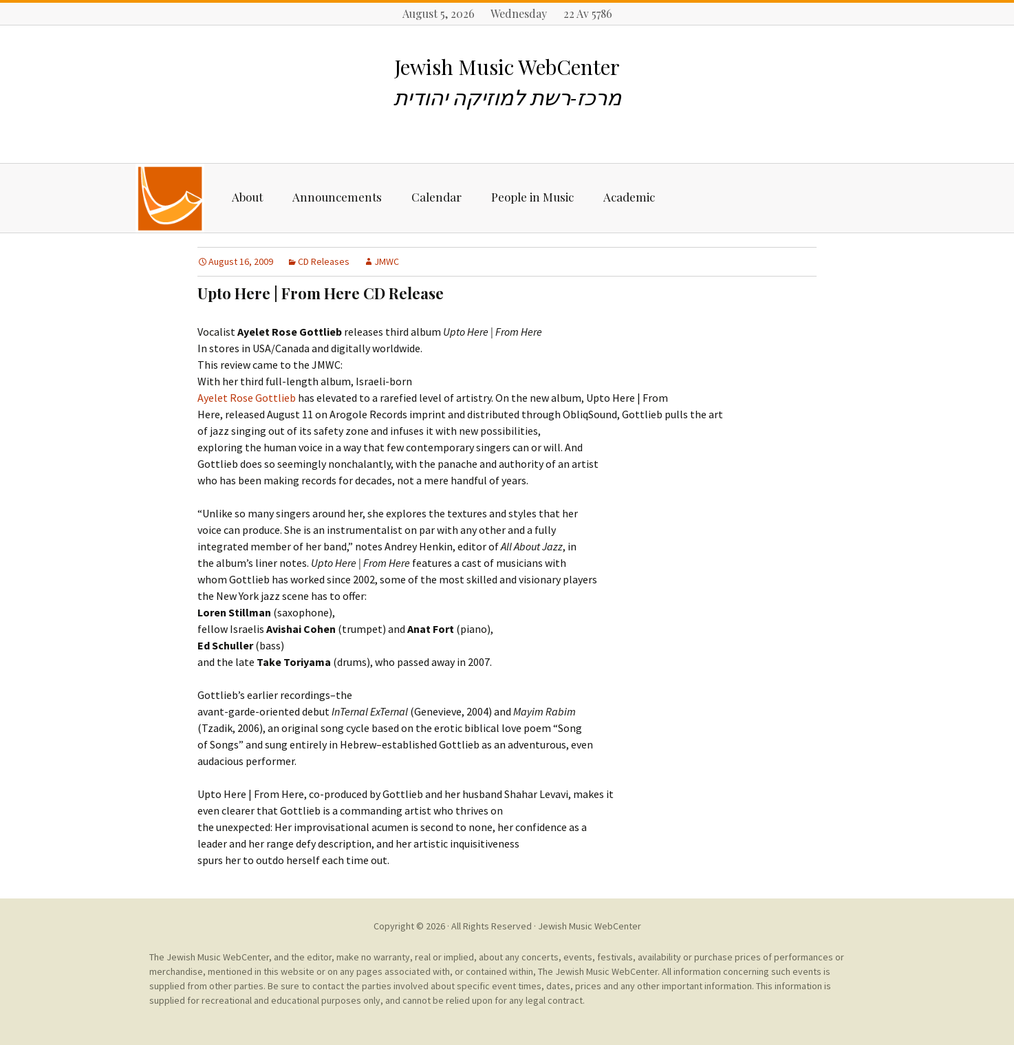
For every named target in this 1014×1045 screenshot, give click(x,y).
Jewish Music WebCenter (589, 926)
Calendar (436, 196)
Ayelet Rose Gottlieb (247, 398)
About (247, 196)
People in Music (532, 196)
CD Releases (323, 261)
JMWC (386, 261)
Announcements (337, 196)
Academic (629, 196)
